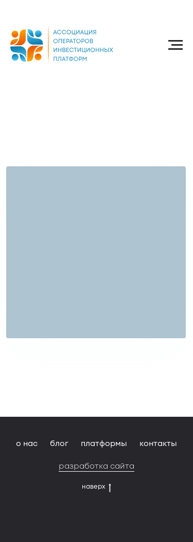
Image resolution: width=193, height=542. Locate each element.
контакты (158, 443)
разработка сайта (96, 466)
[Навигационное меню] (175, 45)
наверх (96, 486)
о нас (27, 443)
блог (59, 443)
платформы (104, 443)
